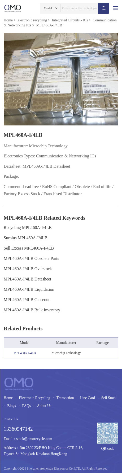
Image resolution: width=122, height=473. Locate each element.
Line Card (87, 398)
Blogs (11, 406)
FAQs (26, 406)
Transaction (65, 398)
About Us (44, 406)
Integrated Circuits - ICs (70, 20)
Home (8, 20)
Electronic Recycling (34, 398)
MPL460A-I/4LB (25, 353)
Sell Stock (108, 398)
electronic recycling (32, 20)
